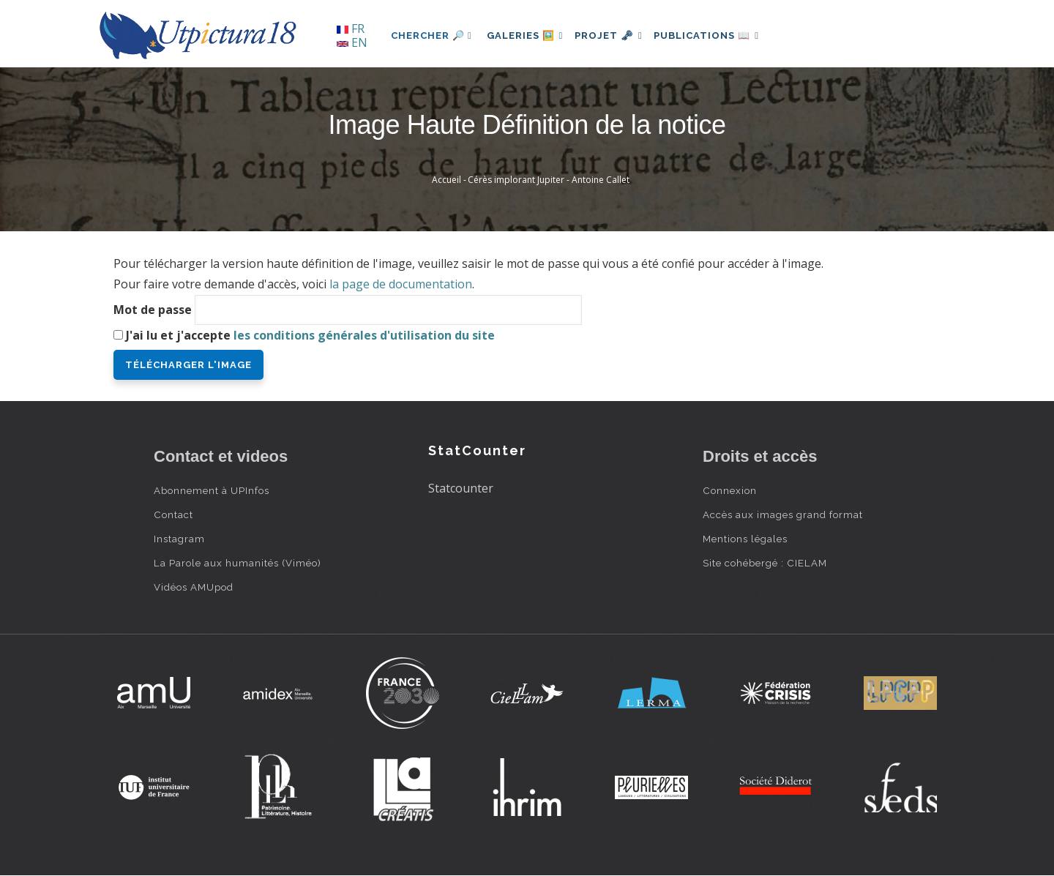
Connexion (730, 490)
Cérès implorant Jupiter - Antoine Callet (548, 179)
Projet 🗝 (618, 35)
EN (352, 42)
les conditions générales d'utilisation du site (364, 335)
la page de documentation (400, 284)
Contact (173, 514)
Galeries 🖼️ (528, 35)
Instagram (179, 538)
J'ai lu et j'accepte (310, 335)
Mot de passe (152, 310)
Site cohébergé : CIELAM (765, 563)
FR (351, 28)
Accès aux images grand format (783, 514)
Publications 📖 (721, 35)
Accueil (446, 179)
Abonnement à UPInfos (211, 490)
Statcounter (460, 488)
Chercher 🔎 (431, 35)
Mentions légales (745, 538)
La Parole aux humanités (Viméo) (237, 563)
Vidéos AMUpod (193, 587)
